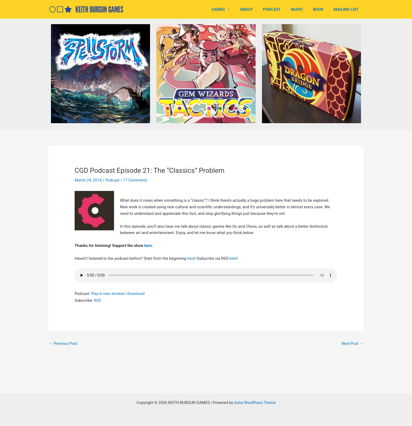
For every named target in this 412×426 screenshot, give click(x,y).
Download (137, 293)
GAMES (230, 9)
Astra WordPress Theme (255, 403)
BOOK (321, 9)
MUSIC (302, 9)
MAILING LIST (347, 9)
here (148, 245)
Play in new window (108, 293)
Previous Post (63, 343)
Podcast (112, 180)
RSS (97, 300)
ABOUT (256, 9)
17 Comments (135, 180)
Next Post (352, 343)
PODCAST (280, 9)
